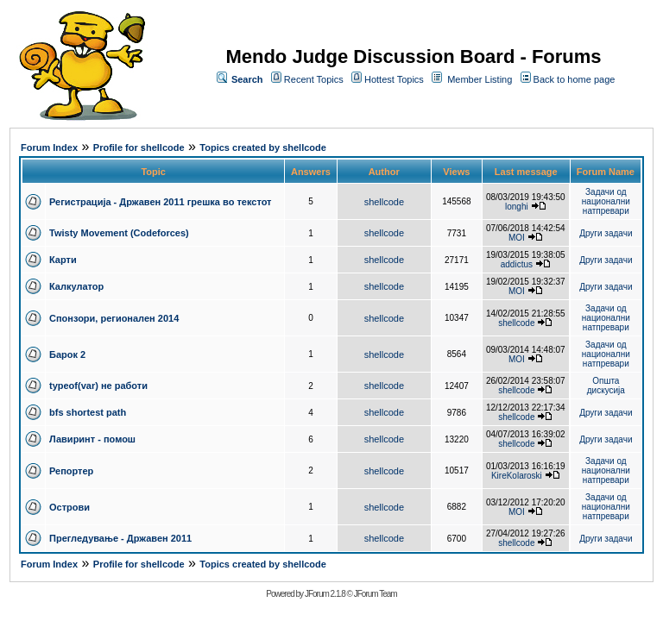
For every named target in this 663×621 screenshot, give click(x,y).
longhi (516, 206)
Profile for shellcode (139, 147)
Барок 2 (67, 354)
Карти (63, 259)
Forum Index (49, 147)
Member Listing (479, 79)
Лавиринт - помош (92, 439)
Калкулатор (76, 286)
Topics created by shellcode (262, 147)
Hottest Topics (394, 79)
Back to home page (575, 79)
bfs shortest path (87, 412)
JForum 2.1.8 (325, 594)
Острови (69, 507)
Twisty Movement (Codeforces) (119, 233)
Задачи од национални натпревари (606, 201)
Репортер (71, 471)
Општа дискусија (606, 385)
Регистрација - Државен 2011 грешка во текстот (160, 202)
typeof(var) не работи (98, 385)
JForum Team (375, 594)
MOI (516, 237)
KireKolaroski (516, 475)
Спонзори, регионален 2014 (114, 318)
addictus (517, 264)
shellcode (384, 202)
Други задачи (605, 233)
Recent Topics (314, 79)
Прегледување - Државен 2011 (120, 538)
